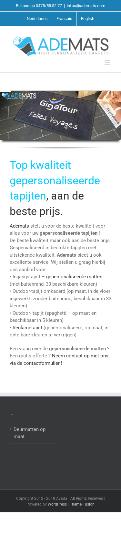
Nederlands (37, 18)
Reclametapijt (28, 328)
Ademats (20, 226)
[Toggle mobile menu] (108, 62)
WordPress (57, 504)
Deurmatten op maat (29, 433)
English (87, 18)
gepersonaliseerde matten (74, 277)
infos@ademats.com (86, 5)
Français (64, 18)
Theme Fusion (82, 504)
